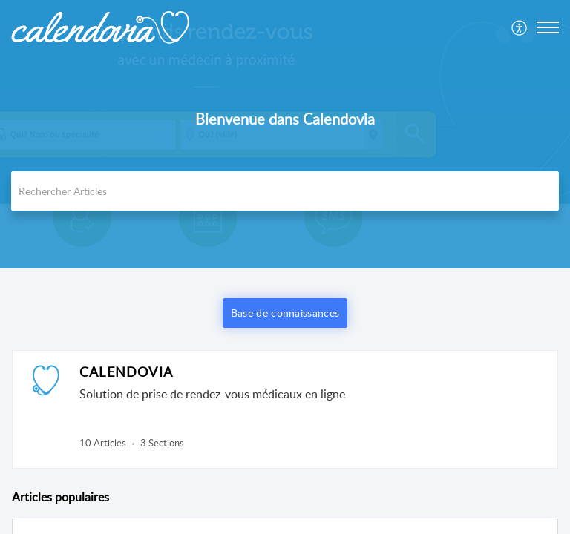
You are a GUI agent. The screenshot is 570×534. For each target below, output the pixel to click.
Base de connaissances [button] (285, 313)
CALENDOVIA (126, 371)
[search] (285, 191)
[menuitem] (520, 27)
